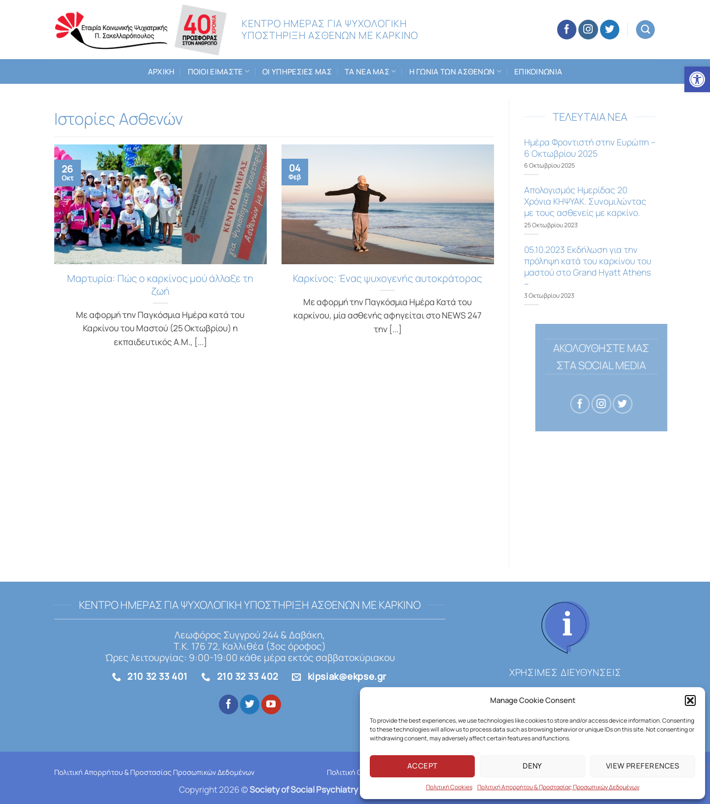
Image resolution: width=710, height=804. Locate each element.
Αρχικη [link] (161, 72)
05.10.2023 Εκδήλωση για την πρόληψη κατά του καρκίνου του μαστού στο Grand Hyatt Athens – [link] (587, 266)
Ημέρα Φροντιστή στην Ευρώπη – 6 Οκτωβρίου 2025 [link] (590, 148)
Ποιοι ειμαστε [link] (219, 72)
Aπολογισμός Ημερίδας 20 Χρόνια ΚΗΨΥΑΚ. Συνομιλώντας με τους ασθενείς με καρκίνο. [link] (585, 201)
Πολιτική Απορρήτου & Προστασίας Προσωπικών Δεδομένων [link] (558, 787)
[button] (690, 700)
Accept (422, 766)
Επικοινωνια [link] (538, 72)
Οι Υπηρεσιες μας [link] (297, 72)
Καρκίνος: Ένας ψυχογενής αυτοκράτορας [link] (387, 278)
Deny (532, 766)
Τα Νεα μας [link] (370, 72)
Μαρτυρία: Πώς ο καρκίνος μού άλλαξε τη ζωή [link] (160, 285)
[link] (697, 79)
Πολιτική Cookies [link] (449, 787)
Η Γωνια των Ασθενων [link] (455, 72)
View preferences (642, 766)
